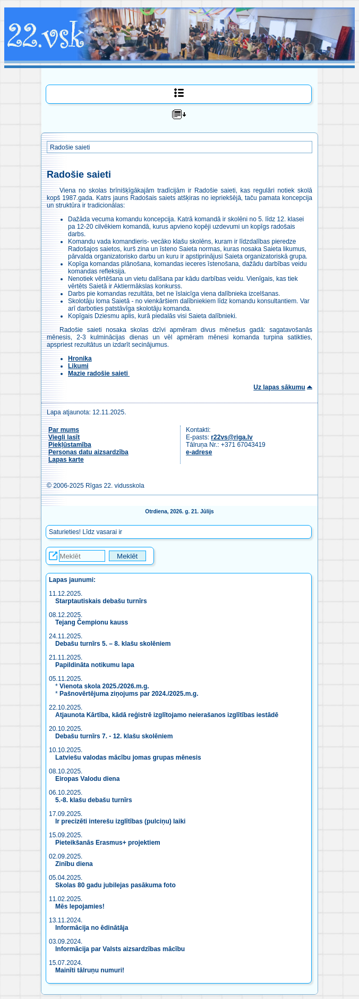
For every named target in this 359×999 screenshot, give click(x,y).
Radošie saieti (70, 147)
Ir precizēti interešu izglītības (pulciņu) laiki (120, 821)
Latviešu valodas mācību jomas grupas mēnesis (128, 757)
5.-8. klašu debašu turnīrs (93, 800)
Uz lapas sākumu (279, 387)
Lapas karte (66, 459)
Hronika (80, 358)
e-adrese (199, 452)
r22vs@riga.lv (231, 437)
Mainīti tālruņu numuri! (89, 970)
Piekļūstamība (69, 444)
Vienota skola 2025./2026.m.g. (104, 686)
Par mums (63, 430)
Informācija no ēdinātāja (91, 927)
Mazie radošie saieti (99, 373)
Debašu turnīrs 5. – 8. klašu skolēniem (112, 643)
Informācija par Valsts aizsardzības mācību (120, 949)
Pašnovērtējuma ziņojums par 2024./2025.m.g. (128, 693)
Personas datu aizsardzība (88, 452)
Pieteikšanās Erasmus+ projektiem (107, 842)
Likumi (78, 366)
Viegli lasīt (64, 437)
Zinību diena (74, 864)
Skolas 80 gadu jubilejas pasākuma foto (115, 885)
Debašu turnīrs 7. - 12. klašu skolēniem (114, 736)
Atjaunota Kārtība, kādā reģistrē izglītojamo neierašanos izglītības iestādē (166, 715)
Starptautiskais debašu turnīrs (102, 601)
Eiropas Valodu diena (87, 778)
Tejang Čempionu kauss (91, 622)
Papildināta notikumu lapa (94, 665)
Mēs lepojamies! (80, 906)
